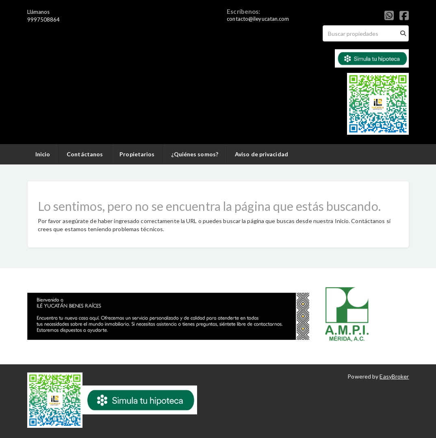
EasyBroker (394, 376)
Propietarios (136, 154)
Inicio (42, 154)
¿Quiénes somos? (194, 154)
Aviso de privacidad (261, 154)
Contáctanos (85, 154)
